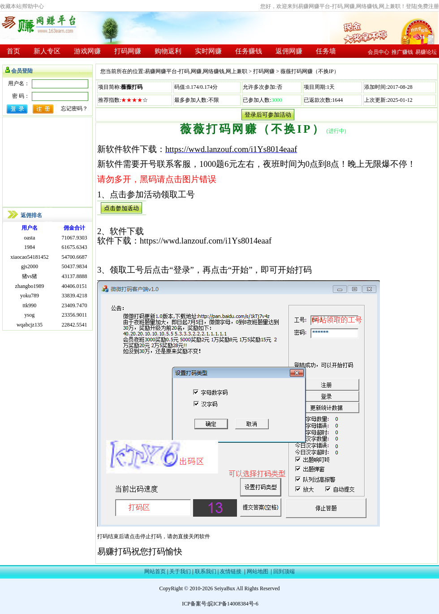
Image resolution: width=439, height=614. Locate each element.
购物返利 (168, 51)
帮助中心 (33, 6)
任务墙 (326, 51)
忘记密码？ (74, 108)
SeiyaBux (224, 588)
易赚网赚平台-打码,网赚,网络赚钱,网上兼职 (196, 71)
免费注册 (428, 6)
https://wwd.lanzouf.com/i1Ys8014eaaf (231, 149)
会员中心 (378, 52)
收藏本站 (11, 6)
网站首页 (155, 571)
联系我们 (205, 571)
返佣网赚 (288, 51)
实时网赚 (208, 51)
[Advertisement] (47, 162)
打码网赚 (127, 51)
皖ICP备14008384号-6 (233, 604)
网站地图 (257, 571)
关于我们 (180, 571)
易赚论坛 (426, 52)
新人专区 (47, 51)
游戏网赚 (87, 51)
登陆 (411, 6)
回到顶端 (284, 571)
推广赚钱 (402, 52)
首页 (13, 51)
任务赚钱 (248, 51)
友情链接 (230, 571)
